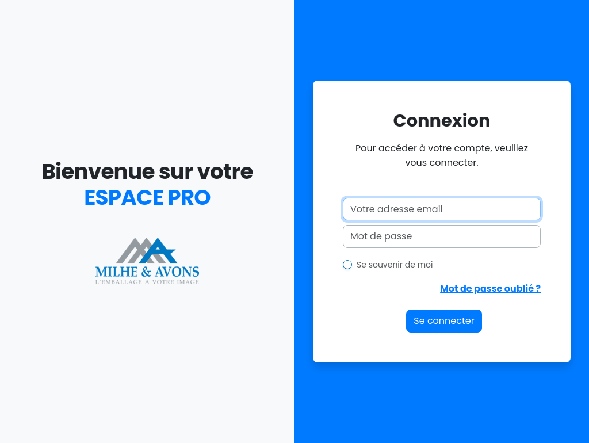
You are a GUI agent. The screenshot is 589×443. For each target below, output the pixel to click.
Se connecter (444, 320)
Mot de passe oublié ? (490, 288)
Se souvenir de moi (395, 264)
